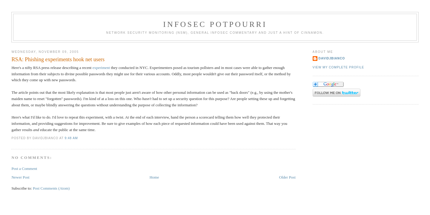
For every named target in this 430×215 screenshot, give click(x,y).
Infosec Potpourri (215, 24)
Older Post (287, 177)
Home (154, 177)
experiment (101, 67)
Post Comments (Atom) (51, 188)
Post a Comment (24, 168)
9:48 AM (71, 138)
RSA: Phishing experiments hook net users (58, 59)
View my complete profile (338, 67)
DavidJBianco (332, 58)
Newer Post (20, 177)
